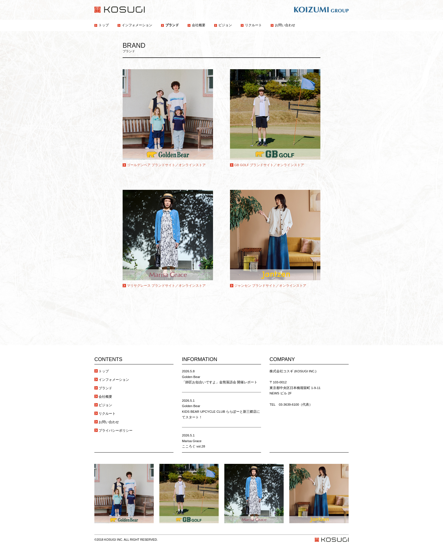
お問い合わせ (109, 422)
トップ (104, 371)
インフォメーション (114, 379)
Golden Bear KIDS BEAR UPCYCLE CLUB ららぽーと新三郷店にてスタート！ (221, 411)
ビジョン (105, 405)
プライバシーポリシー (116, 430)
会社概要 (105, 396)
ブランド (105, 388)
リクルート (107, 413)
